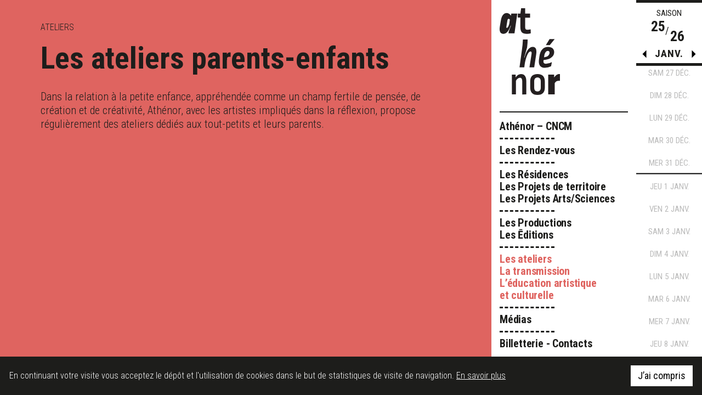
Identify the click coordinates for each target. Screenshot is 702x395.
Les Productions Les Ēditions (535, 229)
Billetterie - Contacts (546, 343)
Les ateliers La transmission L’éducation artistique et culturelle (548, 277)
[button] (694, 56)
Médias (515, 319)
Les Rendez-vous (537, 150)
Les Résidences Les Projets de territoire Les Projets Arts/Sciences (557, 186)
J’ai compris (662, 375)
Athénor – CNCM (536, 126)
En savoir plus (481, 375)
